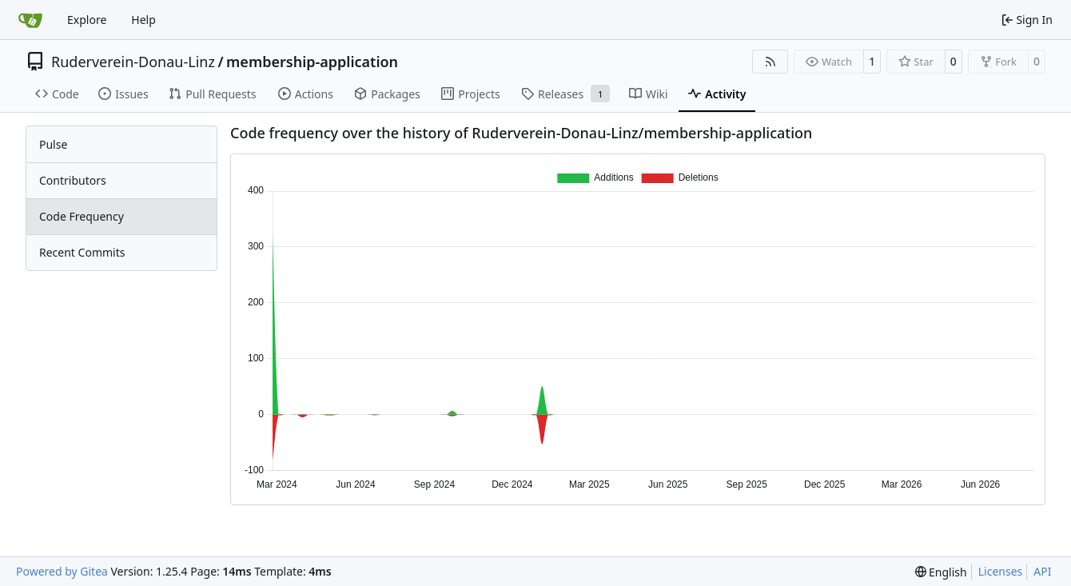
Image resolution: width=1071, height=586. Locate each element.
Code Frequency (81, 216)
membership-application (312, 62)
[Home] (30, 20)
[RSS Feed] (770, 62)
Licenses (1000, 571)
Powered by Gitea (62, 571)
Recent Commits (82, 252)
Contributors (72, 180)
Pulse (53, 144)
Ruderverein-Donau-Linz (133, 62)
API (1042, 571)
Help (143, 19)
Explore (86, 19)
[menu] (941, 572)
